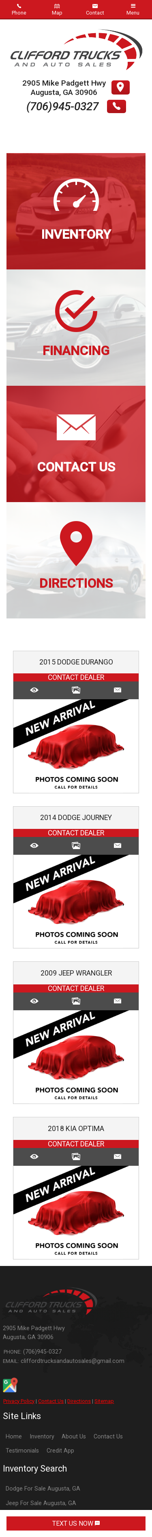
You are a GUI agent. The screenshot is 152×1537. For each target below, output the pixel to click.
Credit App (60, 1450)
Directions (79, 1401)
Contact (95, 9)
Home (14, 1436)
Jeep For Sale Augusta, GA (41, 1503)
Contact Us (51, 1401)
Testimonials (22, 1450)
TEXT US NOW (76, 1523)
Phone (19, 9)
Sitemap (104, 1401)
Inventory (42, 1436)
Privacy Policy (18, 1401)
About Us (74, 1436)
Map (57, 9)
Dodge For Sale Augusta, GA (43, 1488)
